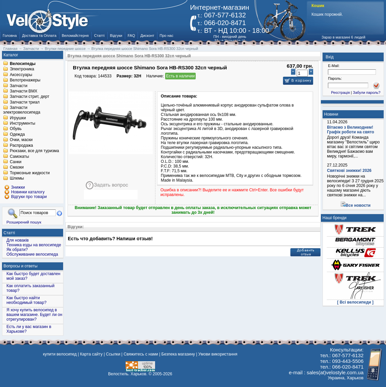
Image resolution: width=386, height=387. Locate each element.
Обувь (15, 129)
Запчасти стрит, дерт (29, 96)
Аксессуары (21, 74)
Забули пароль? (366, 92)
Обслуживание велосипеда (32, 254)
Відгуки (116, 36)
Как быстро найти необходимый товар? (26, 300)
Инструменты (22, 123)
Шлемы (17, 178)
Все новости (358, 205)
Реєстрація (340, 92)
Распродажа (21, 145)
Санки (15, 161)
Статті (99, 36)
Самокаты (19, 156)
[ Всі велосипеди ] (355, 302)
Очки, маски (21, 140)
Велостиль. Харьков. (127, 374)
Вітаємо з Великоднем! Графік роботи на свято (350, 129)
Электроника (22, 69)
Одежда (17, 134)
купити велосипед (60, 354)
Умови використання (217, 354)
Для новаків (17, 240)
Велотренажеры (25, 80)
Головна (10, 36)
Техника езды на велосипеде (33, 245)
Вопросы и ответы (21, 266)
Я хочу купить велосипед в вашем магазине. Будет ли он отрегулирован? (34, 315)
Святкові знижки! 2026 (349, 170)
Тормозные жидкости (30, 173)
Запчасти (18, 85)
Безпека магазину (178, 354)
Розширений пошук (23, 222)
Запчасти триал (25, 102)
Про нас (167, 36)
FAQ (131, 36)
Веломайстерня (75, 36)
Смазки (16, 167)
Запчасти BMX (23, 91)
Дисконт (147, 36)
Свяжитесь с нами (141, 354)
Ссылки (113, 354)
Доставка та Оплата (39, 36)
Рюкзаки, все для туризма (34, 151)
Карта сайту (91, 354)
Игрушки (18, 118)
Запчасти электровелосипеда (21, 110)
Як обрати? (17, 249)
